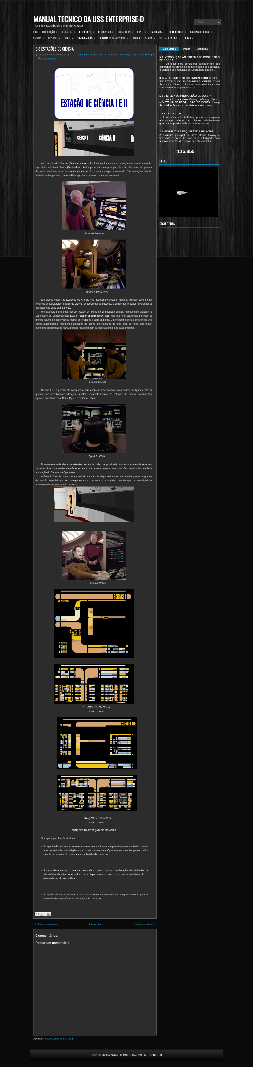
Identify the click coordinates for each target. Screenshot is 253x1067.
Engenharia (159, 31)
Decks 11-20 (88, 31)
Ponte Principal (146, 54)
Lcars (133, 54)
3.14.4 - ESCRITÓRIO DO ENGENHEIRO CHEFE (188, 78)
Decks (186, 49)
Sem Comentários (47, 58)
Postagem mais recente (46, 924)
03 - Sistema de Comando (87, 54)
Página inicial (95, 924)
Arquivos (202, 49)
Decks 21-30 (107, 31)
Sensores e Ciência (144, 37)
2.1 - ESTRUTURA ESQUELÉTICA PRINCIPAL (187, 131)
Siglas (190, 37)
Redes (69, 37)
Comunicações (87, 37)
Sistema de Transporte (114, 37)
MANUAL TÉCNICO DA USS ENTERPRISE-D (88, 18)
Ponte (143, 31)
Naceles (40, 37)
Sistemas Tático (170, 37)
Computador (179, 31)
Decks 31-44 (127, 31)
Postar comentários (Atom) (59, 1038)
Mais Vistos (169, 49)
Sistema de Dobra (202, 31)
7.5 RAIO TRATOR (170, 113)
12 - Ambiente (110, 54)
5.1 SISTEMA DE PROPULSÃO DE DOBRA (185, 95)
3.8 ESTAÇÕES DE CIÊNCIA (54, 49)
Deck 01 (124, 54)
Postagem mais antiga (144, 924)
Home (35, 32)
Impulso (55, 37)
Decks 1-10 (70, 31)
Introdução (51, 31)
